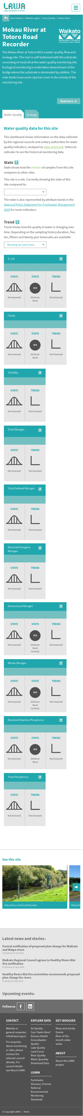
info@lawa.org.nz (16, 1036)
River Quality (49, 18)
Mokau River (64, 18)
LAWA (14, 7)
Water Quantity (39, 1059)
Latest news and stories (24, 938)
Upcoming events (18, 993)
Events (59, 1032)
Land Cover (37, 1051)
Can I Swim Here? (41, 1032)
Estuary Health (39, 1036)
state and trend (53, 147)
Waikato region (33, 18)
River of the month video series (63, 1040)
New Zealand (16, 18)
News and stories (65, 1028)
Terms (26, 1111)
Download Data (40, 1063)
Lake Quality (38, 1047)
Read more (68, 101)
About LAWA (17, 1070)
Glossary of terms (41, 1084)
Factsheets (37, 1080)
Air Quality (37, 1028)
